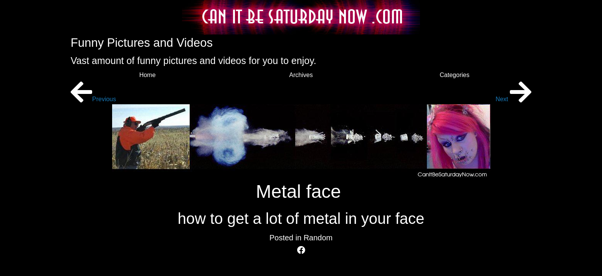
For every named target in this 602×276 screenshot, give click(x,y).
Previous (93, 99)
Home (147, 75)
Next (513, 99)
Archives (301, 75)
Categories (454, 75)
